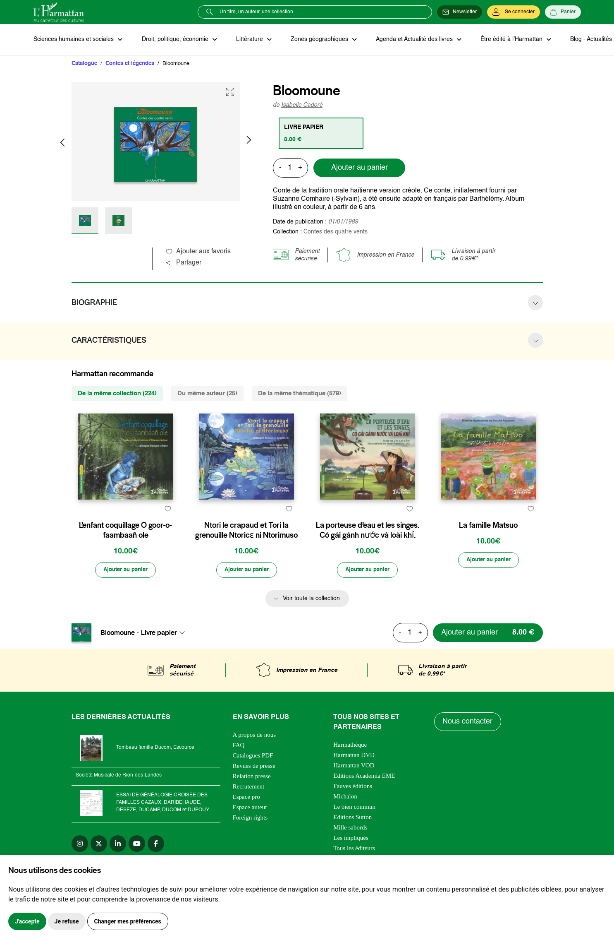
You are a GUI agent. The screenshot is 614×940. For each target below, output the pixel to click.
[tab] (321, 133)
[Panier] (563, 12)
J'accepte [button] (27, 921)
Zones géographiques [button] (317, 40)
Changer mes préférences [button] (127, 921)
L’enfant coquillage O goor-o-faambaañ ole (125, 550)
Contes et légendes (129, 64)
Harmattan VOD (353, 785)
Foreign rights (250, 837)
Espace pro (246, 817)
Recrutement (249, 806)
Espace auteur (250, 827)
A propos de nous (254, 755)
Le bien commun (354, 827)
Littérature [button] (248, 40)
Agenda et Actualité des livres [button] (411, 40)
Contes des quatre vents (335, 232)
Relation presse (252, 796)
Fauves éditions (352, 806)
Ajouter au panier (359, 168)
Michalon (345, 816)
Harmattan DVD (354, 775)
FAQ (239, 765)
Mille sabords (350, 847)
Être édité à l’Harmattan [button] (508, 40)
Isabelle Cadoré (302, 105)
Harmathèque (350, 765)
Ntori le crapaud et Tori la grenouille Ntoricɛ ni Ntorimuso (246, 550)
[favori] (168, 529)
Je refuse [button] (67, 921)
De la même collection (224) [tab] (117, 394)
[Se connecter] (513, 12)
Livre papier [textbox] (159, 652)
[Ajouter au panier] (126, 590)
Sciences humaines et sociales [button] (74, 40)
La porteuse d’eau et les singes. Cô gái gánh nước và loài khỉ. (367, 550)
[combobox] (165, 652)
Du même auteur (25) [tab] (207, 394)
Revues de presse (254, 786)
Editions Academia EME (364, 796)
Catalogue (84, 64)
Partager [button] (183, 263)
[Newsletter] (459, 12)
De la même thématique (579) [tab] (299, 394)
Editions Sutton (352, 837)
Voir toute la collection (311, 619)
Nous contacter (468, 742)
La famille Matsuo (488, 545)
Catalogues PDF (253, 775)
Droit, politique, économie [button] (175, 40)
